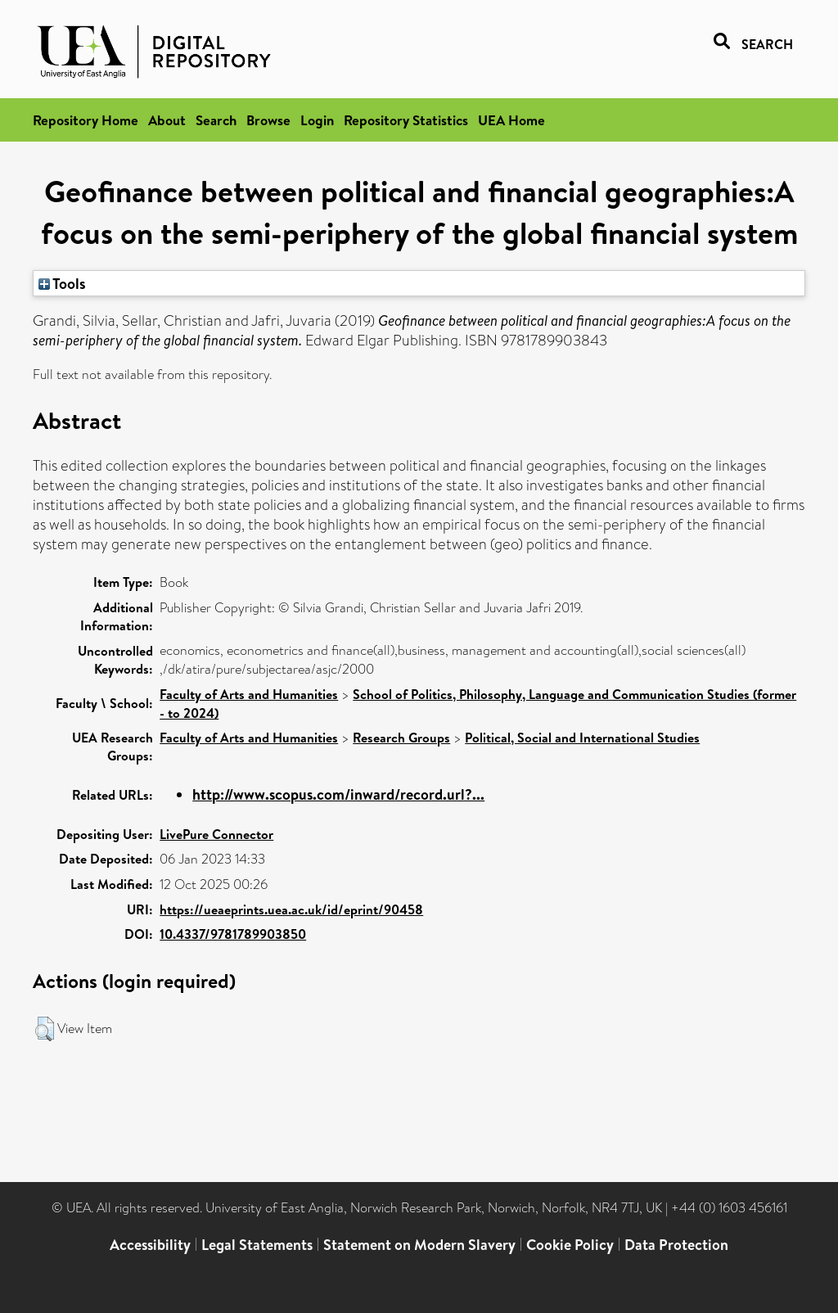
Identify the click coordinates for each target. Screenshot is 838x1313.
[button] (44, 1029)
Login (317, 120)
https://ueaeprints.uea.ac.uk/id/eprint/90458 (291, 909)
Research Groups (401, 738)
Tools (62, 283)
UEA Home (511, 120)
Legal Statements (257, 1244)
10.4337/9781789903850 (233, 934)
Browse (268, 120)
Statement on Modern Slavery (419, 1244)
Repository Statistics (406, 120)
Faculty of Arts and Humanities (249, 694)
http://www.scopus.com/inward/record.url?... (338, 794)
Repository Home (85, 120)
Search (216, 120)
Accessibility (150, 1244)
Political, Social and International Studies (582, 738)
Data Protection (676, 1244)
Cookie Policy (570, 1244)
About (167, 120)
